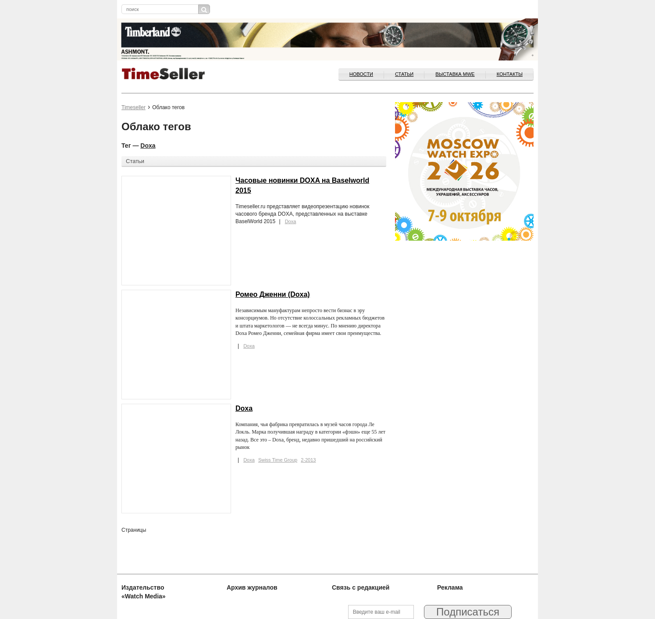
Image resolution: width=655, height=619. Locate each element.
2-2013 (308, 459)
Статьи (404, 74)
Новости (361, 74)
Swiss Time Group (277, 459)
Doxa (147, 145)
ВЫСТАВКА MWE (454, 74)
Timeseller (133, 107)
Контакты (510, 74)
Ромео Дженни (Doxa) (272, 294)
